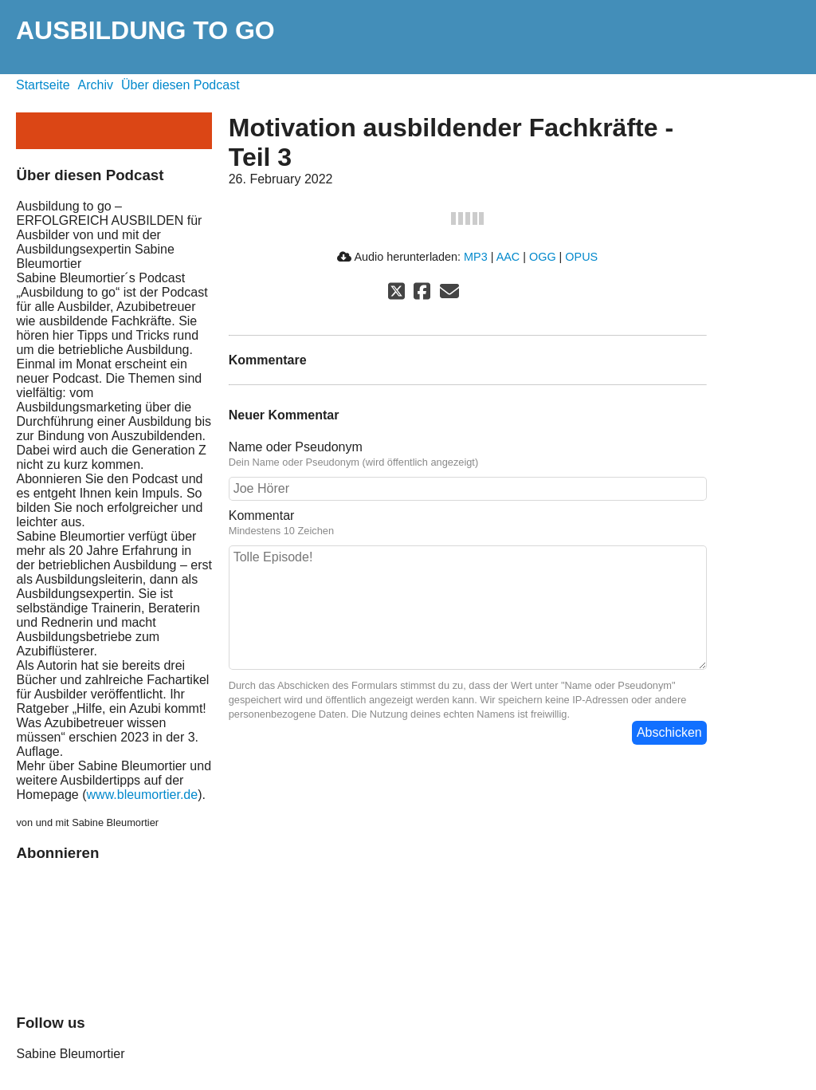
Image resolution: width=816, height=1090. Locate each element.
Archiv (95, 85)
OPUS (581, 256)
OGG (542, 256)
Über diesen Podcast (180, 85)
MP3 (476, 256)
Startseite (43, 85)
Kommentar (262, 515)
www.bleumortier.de (142, 794)
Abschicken (669, 732)
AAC (508, 256)
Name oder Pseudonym (296, 447)
